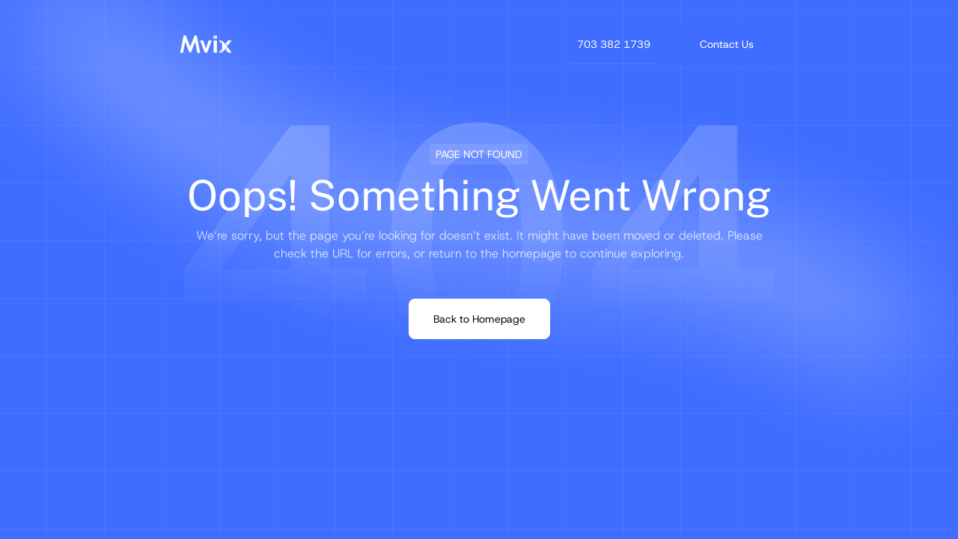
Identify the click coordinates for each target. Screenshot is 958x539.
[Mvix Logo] (206, 44)
